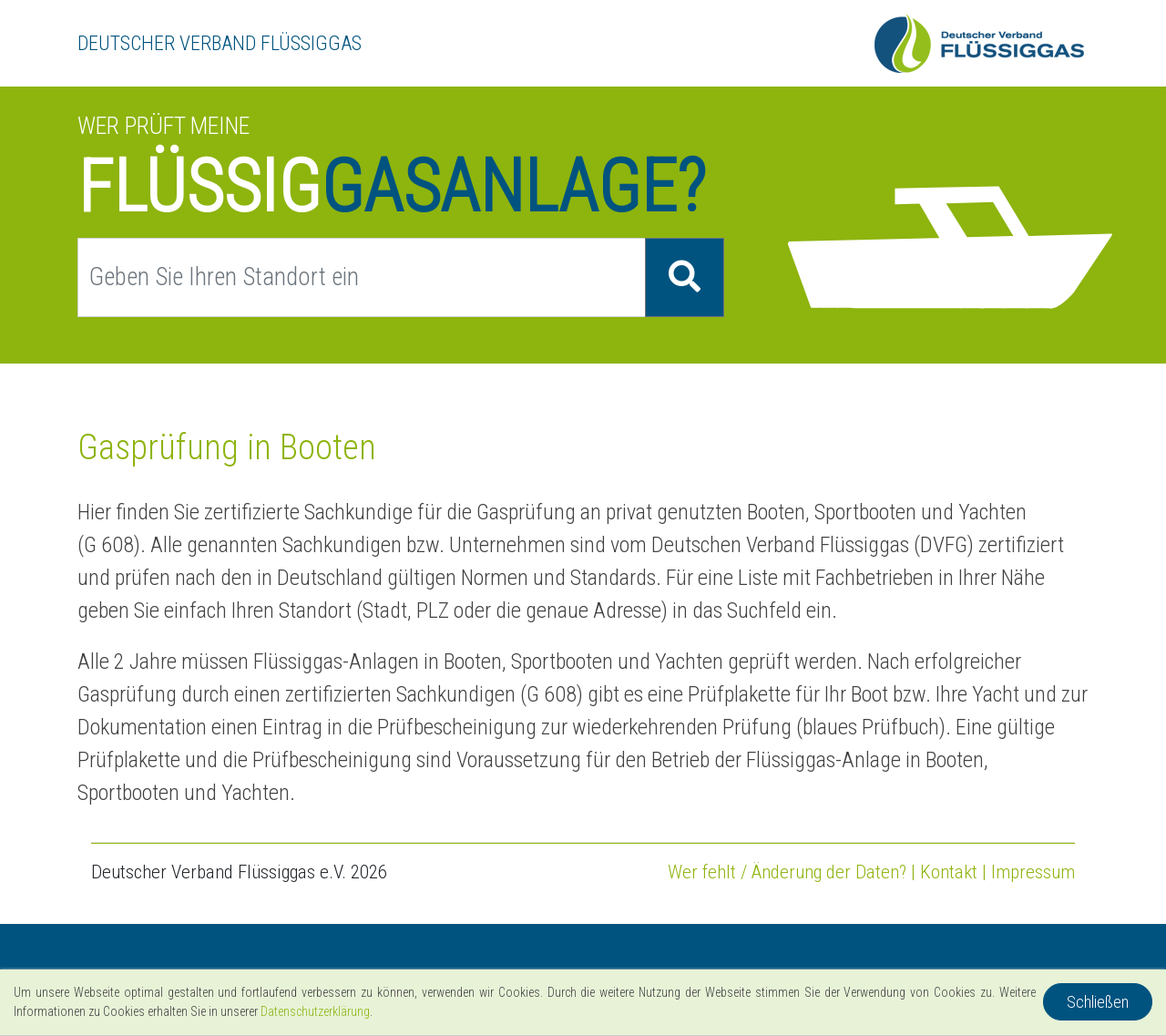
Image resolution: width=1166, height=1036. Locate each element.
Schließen (1098, 1001)
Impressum (1033, 872)
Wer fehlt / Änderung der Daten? (787, 872)
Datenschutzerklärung (315, 1011)
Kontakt (948, 872)
